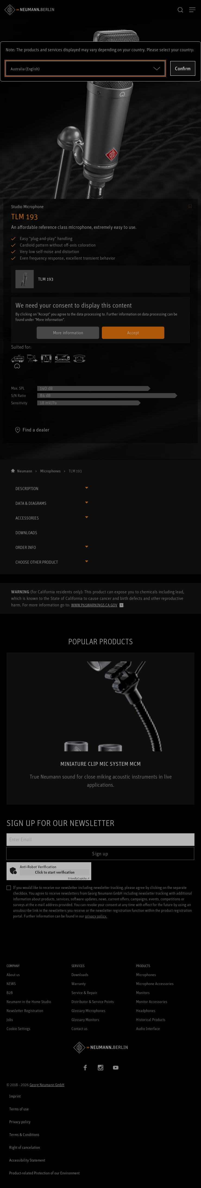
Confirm (183, 68)
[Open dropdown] (85, 68)
